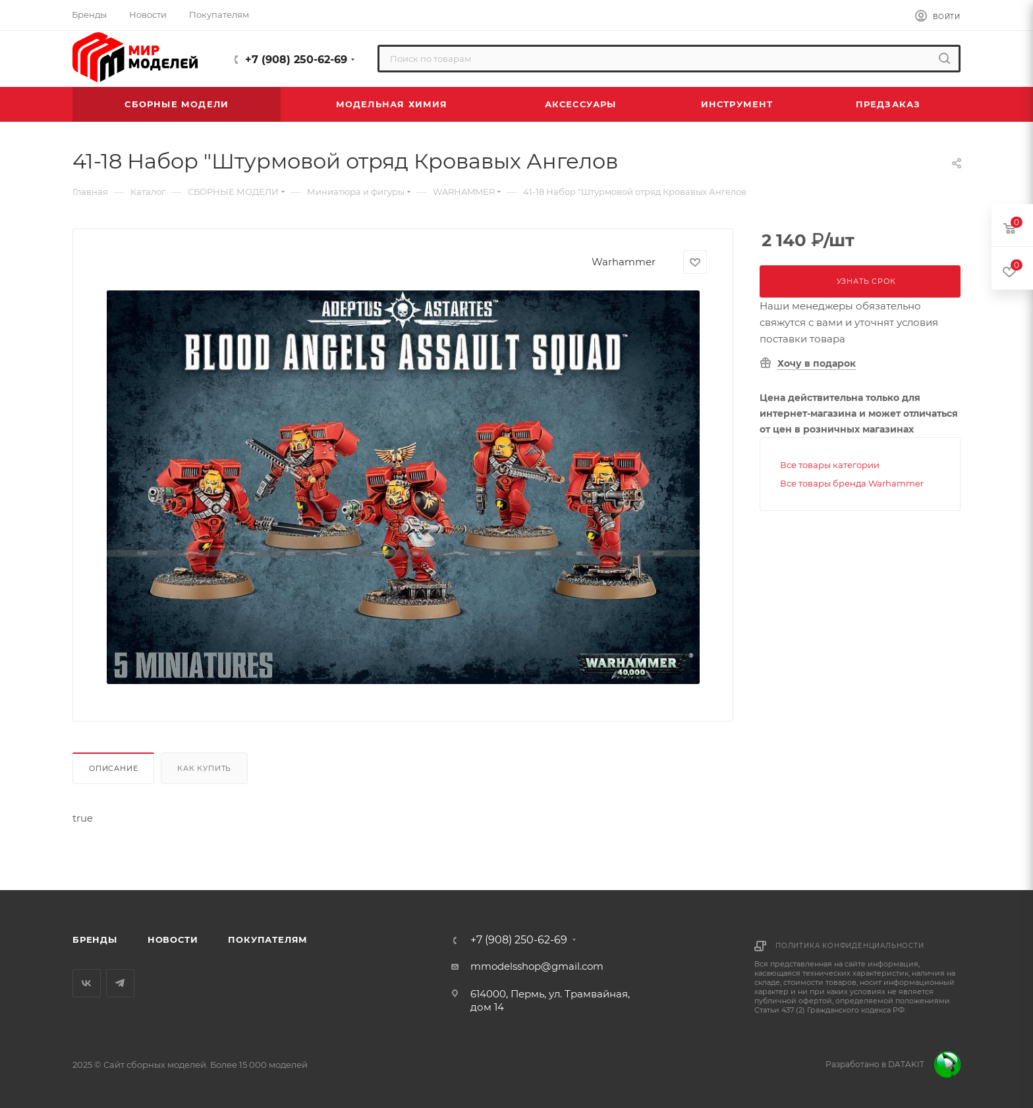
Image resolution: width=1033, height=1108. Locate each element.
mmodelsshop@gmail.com (536, 966)
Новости (173, 939)
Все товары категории (829, 465)
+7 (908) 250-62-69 (296, 59)
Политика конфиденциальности (849, 945)
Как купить (204, 768)
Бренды (94, 939)
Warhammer (624, 261)
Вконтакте (86, 983)
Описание (113, 768)
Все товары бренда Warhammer (852, 483)
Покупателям (268, 939)
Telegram (120, 983)
